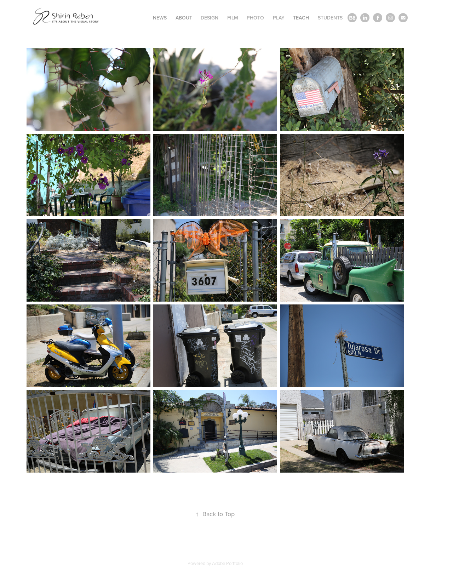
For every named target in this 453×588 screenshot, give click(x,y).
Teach (301, 17)
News (160, 17)
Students (330, 17)
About (184, 17)
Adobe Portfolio (227, 563)
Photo (255, 17)
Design (209, 17)
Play (279, 17)
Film (232, 17)
